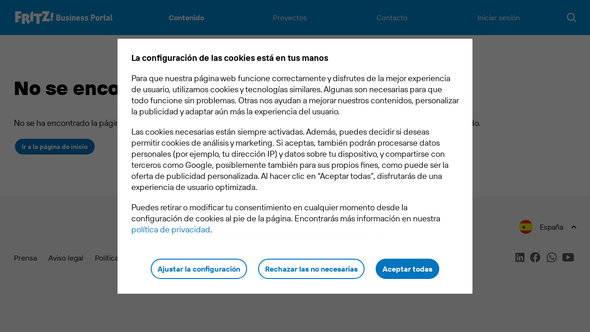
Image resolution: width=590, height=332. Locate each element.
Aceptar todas (407, 268)
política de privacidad (170, 229)
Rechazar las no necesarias (311, 268)
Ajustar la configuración (199, 268)
